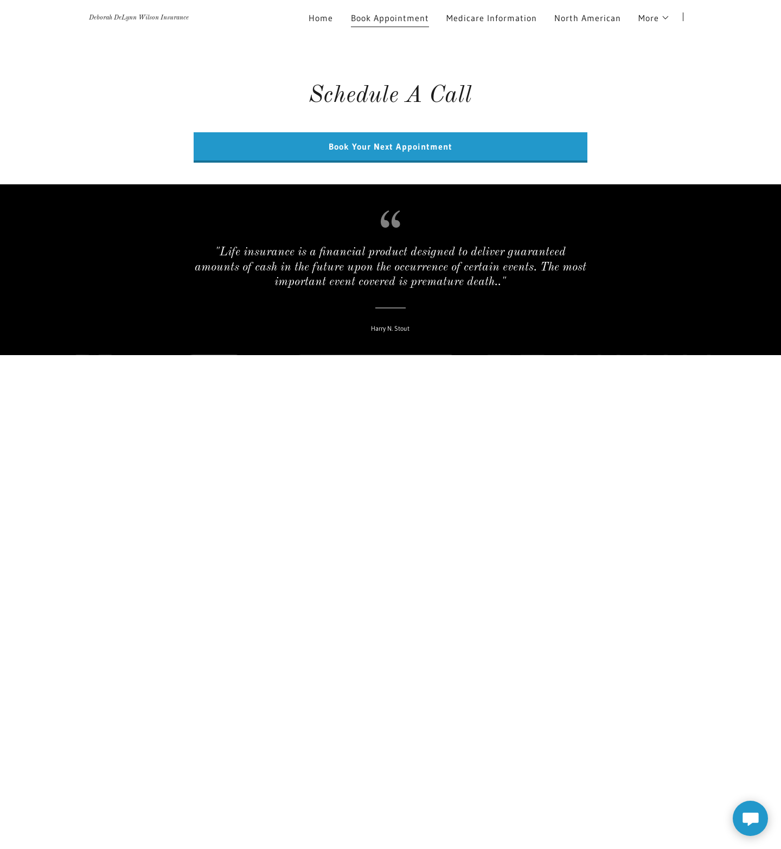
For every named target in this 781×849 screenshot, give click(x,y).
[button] (654, 17)
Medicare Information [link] (491, 17)
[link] (139, 16)
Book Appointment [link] (390, 17)
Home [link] (321, 17)
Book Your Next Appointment (390, 146)
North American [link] (587, 17)
